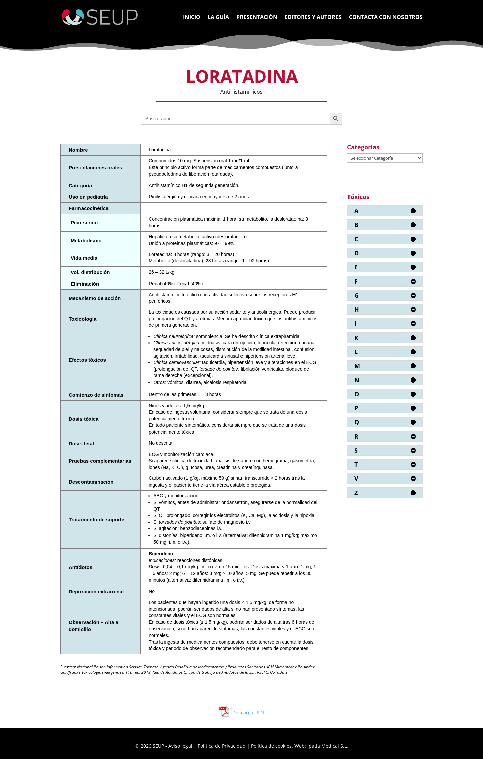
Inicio (191, 18)
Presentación (256, 18)
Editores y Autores (313, 18)
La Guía (218, 18)
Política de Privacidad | (224, 746)
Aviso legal (181, 746)
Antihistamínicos (241, 91)
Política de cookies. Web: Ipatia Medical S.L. (299, 746)
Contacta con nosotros (386, 18)
